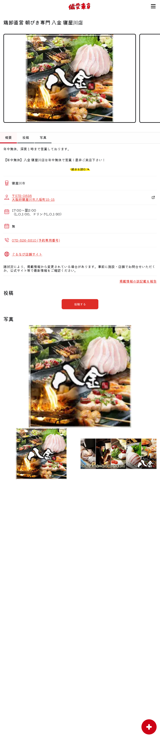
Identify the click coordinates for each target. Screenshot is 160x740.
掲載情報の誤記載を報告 (138, 281)
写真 (43, 137)
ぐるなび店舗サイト (27, 254)
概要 (8, 137)
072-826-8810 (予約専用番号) (36, 240)
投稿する (80, 304)
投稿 (25, 137)
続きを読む (78, 169)
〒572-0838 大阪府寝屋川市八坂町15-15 (33, 197)
